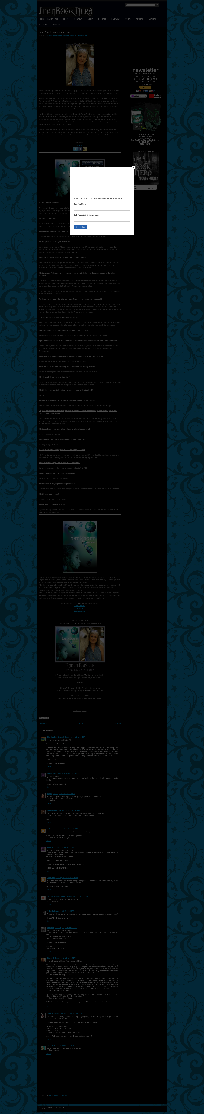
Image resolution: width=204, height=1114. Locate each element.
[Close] (133, 168)
